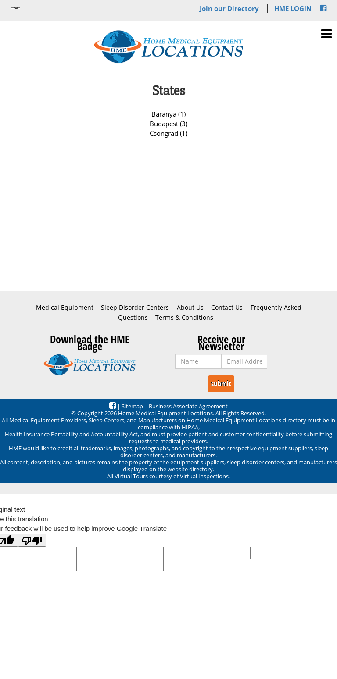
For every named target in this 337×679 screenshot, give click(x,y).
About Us (190, 307)
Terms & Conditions (184, 318)
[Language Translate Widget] (15, 8)
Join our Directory (229, 8)
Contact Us (227, 307)
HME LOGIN (293, 8)
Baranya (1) (168, 114)
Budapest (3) (168, 123)
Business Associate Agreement (188, 406)
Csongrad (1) (168, 133)
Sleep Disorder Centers (135, 307)
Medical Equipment (64, 307)
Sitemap (132, 406)
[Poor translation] (32, 540)
